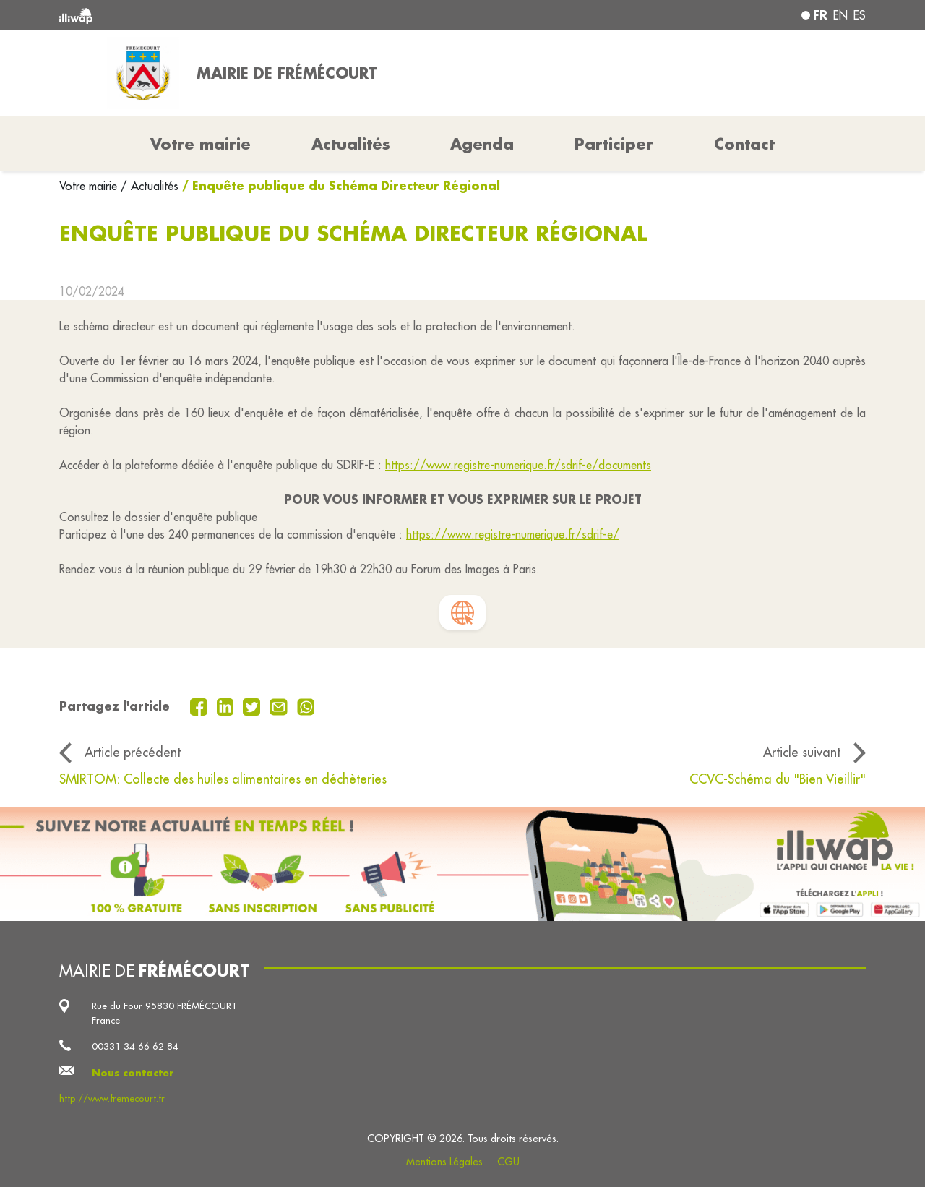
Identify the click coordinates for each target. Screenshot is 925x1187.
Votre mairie (90, 186)
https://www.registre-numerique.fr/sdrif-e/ (512, 534)
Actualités (350, 144)
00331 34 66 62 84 (135, 1046)
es (859, 15)
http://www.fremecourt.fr (112, 1098)
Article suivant (801, 752)
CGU (508, 1161)
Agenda (482, 144)
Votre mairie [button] (200, 144)
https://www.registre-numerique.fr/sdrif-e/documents (518, 465)
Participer (614, 144)
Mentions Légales (444, 1161)
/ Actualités (149, 186)
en (840, 15)
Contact (744, 144)
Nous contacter (133, 1072)
